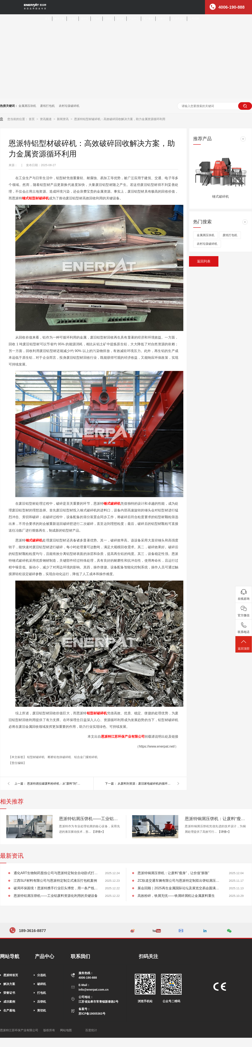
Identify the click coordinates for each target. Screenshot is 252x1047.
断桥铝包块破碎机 (60, 757)
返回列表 (203, 261)
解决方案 (59, 18)
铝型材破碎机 (97, 713)
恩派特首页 (10, 975)
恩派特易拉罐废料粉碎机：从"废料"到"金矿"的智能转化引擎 (54, 783)
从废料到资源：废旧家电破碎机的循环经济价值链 (145, 783)
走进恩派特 (178, 18)
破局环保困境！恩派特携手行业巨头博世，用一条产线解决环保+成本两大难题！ (56, 888)
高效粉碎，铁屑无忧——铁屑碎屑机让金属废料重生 (176, 895)
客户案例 (148, 18)
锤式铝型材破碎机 (35, 198)
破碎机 (84, 18)
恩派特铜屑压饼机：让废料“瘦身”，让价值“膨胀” (215, 818)
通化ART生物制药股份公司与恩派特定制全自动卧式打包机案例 (56, 873)
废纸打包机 (47, 105)
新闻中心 (163, 18)
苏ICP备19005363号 (92, 1013)
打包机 (96, 18)
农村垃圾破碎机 (69, 105)
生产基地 (9, 1010)
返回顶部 (243, 644)
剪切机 (120, 18)
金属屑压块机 (27, 105)
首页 (47, 18)
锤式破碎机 (112, 503)
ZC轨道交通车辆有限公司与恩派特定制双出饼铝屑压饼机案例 (180, 880)
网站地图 (66, 1030)
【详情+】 (98, 831)
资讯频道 (46, 119)
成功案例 (9, 1001)
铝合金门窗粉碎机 (86, 757)
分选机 (72, 18)
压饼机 (108, 18)
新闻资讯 (63, 119)
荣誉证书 (9, 992)
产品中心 (134, 18)
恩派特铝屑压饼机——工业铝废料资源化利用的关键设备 (89, 818)
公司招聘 (194, 18)
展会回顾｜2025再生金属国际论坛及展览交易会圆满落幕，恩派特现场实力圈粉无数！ (180, 888)
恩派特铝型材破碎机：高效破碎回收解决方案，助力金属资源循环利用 (119, 119)
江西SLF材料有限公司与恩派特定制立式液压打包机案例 (55, 880)
